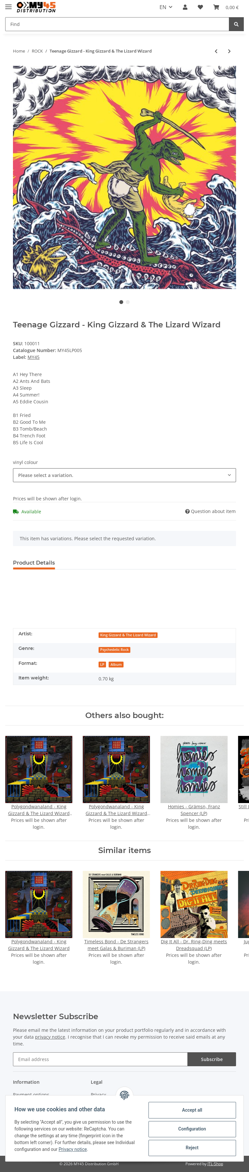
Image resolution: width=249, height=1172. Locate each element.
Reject (190, 1147)
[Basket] (226, 7)
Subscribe (212, 1059)
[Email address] (100, 1059)
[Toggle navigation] (8, 4)
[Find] (117, 24)
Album (116, 664)
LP (102, 664)
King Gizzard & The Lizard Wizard (128, 635)
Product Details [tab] (34, 563)
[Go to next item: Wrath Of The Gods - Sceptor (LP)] (229, 51)
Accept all (191, 1110)
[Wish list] (200, 7)
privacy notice (50, 1037)
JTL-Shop (215, 1163)
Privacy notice (94, 1149)
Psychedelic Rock (114, 649)
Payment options (31, 1095)
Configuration (190, 1128)
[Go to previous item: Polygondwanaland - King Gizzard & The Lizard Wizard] (216, 51)
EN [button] (163, 7)
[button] (185, 7)
